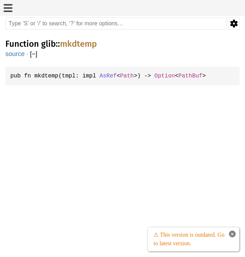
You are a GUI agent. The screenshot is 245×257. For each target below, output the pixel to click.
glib (48, 44)
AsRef (112, 76)
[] (34, 54)
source (15, 54)
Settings (234, 23)
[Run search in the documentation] (115, 23)
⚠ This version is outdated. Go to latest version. (188, 239)
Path (132, 76)
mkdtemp (78, 44)
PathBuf (197, 76)
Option (171, 76)
